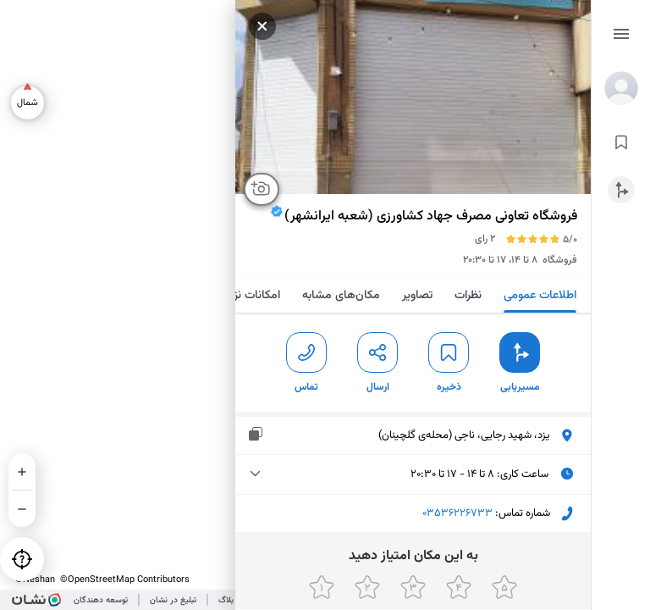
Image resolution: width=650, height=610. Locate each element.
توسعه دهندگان (101, 600)
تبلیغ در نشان (173, 600)
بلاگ (226, 600)
